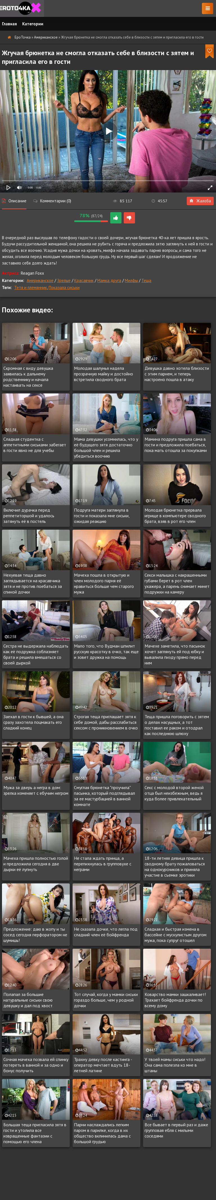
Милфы (131, 280)
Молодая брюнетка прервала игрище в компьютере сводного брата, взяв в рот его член (175, 515)
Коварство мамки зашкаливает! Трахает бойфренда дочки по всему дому (175, 999)
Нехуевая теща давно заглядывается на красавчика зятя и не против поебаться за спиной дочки (32, 583)
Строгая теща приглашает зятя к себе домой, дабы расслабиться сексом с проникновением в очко (106, 722)
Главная (9, 23)
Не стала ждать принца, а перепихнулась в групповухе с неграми (102, 863)
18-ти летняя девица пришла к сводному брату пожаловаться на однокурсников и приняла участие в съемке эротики (175, 866)
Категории (32, 23)
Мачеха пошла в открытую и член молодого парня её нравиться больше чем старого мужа (104, 583)
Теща (146, 280)
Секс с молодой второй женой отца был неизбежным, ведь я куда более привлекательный (174, 793)
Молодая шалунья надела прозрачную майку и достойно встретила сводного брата (103, 373)
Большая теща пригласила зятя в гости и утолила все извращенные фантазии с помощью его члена (34, 1133)
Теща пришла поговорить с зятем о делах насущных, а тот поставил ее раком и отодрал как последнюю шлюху (177, 725)
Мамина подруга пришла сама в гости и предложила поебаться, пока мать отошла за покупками (176, 444)
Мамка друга (109, 280)
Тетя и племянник (30, 287)
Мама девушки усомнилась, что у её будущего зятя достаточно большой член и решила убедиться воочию (106, 447)
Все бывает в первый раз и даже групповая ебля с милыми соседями (176, 1130)
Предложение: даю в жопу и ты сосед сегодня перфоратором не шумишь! (35, 934)
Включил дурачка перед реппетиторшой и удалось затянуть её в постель (28, 515)
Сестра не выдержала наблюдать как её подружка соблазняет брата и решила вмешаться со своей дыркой (35, 654)
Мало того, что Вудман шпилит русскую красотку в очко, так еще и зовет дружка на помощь (106, 651)
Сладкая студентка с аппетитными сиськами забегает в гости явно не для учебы (34, 444)
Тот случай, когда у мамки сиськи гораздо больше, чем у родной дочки (106, 999)
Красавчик (84, 280)
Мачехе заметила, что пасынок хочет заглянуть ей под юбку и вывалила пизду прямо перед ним (175, 654)
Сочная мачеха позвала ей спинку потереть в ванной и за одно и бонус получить (35, 1064)
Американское (40, 280)
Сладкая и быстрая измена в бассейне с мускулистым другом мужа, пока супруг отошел (175, 934)
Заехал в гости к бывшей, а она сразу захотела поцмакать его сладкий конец (33, 722)
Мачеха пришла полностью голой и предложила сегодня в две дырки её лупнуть (35, 863)
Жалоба (200, 200)
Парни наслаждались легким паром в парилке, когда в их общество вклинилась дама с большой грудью (102, 1133)
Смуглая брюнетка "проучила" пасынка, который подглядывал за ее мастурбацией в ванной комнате (104, 796)
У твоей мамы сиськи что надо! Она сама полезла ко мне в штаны (175, 1064)
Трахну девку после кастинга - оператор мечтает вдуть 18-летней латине (103, 1064)
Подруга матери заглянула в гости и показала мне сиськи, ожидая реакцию (101, 515)
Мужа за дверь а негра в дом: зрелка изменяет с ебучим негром (35, 790)
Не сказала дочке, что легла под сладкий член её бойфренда (106, 931)
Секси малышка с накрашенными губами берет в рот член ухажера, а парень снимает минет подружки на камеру (177, 583)
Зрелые (64, 280)
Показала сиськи (64, 287)
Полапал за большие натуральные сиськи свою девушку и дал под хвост (28, 999)
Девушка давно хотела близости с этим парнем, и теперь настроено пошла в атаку (177, 373)
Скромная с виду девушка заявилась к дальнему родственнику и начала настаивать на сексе (28, 376)
